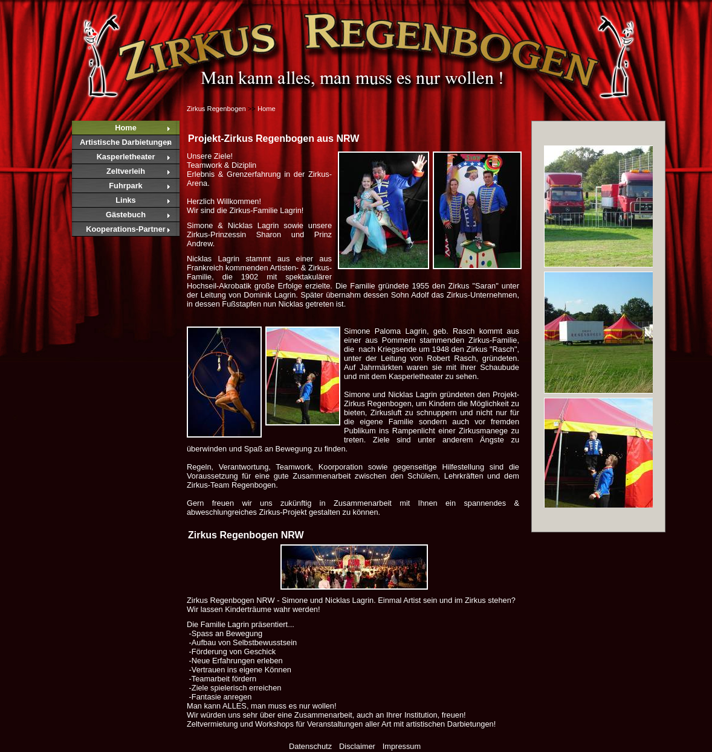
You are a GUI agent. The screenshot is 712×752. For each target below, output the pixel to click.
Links (125, 200)
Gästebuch (126, 214)
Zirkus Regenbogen (216, 108)
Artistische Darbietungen (126, 142)
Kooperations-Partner (126, 229)
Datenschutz (310, 746)
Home (126, 127)
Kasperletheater (126, 156)
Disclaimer (357, 746)
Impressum (402, 746)
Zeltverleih (125, 171)
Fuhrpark (125, 185)
